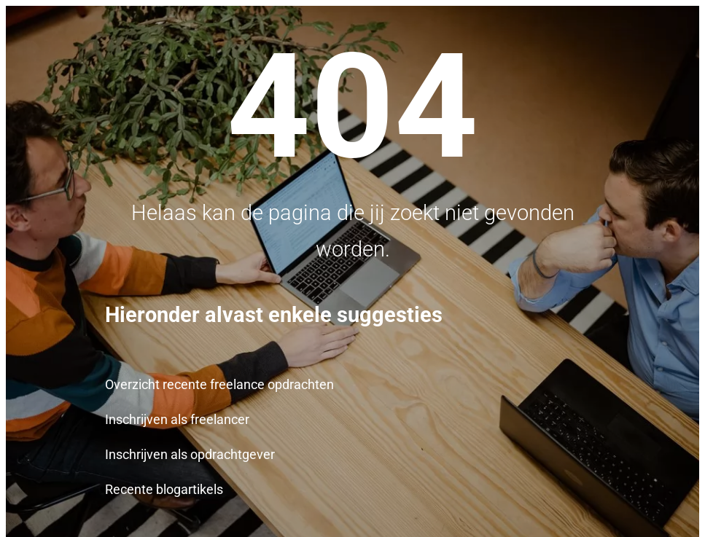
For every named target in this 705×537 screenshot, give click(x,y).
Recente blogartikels (164, 489)
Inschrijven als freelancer (177, 419)
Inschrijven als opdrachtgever (190, 454)
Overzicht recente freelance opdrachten (219, 384)
